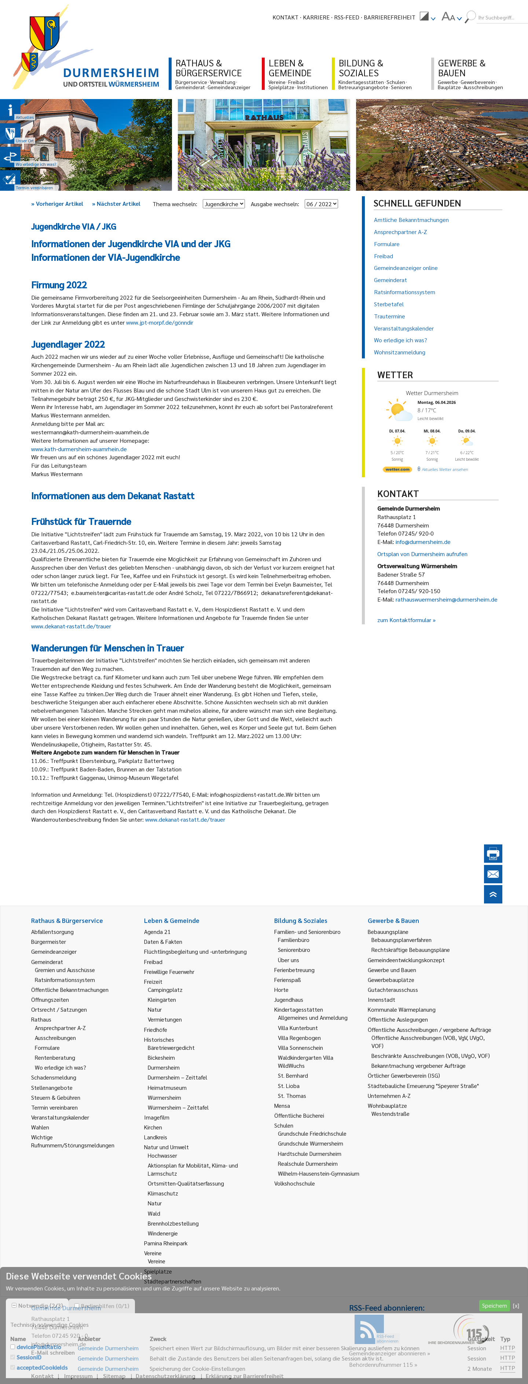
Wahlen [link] (40, 1127)
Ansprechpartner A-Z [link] (60, 1027)
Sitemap (114, 1376)
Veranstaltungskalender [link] (60, 1117)
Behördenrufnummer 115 (381, 1364)
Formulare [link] (47, 1047)
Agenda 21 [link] (157, 931)
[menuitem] (427, 17)
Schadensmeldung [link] (53, 1077)
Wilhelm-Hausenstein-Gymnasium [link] (318, 1173)
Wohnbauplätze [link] (387, 1105)
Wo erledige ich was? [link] (60, 1067)
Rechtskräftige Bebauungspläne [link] (410, 949)
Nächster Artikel (116, 203)
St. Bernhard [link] (293, 1075)
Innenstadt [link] (381, 999)
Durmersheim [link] (164, 1067)
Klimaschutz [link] (163, 1193)
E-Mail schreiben (53, 1352)
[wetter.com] (397, 471)
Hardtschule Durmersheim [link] (309, 1153)
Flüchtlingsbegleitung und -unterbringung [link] (195, 951)
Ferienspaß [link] (287, 979)
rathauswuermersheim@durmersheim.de (447, 599)
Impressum (78, 1376)
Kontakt (285, 17)
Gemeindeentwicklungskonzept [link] (406, 960)
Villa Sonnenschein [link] (300, 1047)
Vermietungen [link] (165, 1019)
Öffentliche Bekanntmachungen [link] (70, 989)
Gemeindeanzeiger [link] (54, 951)
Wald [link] (154, 1213)
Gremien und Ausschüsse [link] (65, 970)
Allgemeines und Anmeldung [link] (313, 1017)
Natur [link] (155, 1009)
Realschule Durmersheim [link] (308, 1163)
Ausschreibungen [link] (55, 1037)
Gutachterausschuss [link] (393, 989)
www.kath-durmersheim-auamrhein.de (79, 449)
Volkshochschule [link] (294, 1183)
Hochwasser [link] (162, 1155)
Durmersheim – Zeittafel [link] (177, 1077)
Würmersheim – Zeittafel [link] (178, 1107)
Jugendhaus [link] (288, 999)
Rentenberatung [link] (55, 1057)
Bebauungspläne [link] (388, 931)
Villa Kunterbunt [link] (298, 1027)
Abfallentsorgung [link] (52, 931)
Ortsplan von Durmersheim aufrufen (422, 554)
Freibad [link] (153, 961)
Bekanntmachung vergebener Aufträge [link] (418, 1065)
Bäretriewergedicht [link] (171, 1047)
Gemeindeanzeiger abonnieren (387, 1353)
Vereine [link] (156, 1261)
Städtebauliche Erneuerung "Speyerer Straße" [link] (423, 1085)
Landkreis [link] (155, 1137)
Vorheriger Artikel (57, 203)
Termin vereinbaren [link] (54, 1107)
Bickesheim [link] (161, 1057)
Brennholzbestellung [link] (173, 1223)
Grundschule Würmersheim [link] (310, 1143)
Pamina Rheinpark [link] (165, 1243)
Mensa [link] (282, 1105)
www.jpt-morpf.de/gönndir (160, 322)
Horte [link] (281, 989)
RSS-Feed (346, 17)
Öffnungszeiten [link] (50, 999)
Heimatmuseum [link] (167, 1087)
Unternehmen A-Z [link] (389, 1095)
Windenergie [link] (163, 1233)
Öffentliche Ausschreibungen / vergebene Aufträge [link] (429, 1029)
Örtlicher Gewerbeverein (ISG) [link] (404, 1075)
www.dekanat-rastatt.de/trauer (71, 626)
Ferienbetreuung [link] (294, 970)
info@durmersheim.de (423, 541)
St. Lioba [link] (289, 1085)
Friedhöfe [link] (155, 1029)
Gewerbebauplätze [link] (391, 979)
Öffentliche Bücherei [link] (299, 1115)
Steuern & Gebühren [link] (55, 1097)
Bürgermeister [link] (48, 941)
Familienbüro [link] (293, 939)
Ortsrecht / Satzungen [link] (59, 1009)
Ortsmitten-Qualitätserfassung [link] (186, 1183)
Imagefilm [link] (156, 1117)
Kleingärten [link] (162, 999)
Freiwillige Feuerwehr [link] (169, 971)
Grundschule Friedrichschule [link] (312, 1133)
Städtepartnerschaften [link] (172, 1281)
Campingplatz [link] (165, 989)
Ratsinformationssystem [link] (65, 979)
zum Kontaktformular (404, 620)
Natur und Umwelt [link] (166, 1147)
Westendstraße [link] (390, 1113)
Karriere (316, 17)
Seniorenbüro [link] (294, 949)
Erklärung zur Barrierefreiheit (245, 1376)
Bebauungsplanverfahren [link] (401, 939)
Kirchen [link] (153, 1127)
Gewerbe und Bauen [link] (392, 970)
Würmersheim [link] (164, 1097)
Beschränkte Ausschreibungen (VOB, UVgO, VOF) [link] (430, 1055)
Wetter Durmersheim (432, 393)
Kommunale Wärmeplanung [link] (402, 1009)
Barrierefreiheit (389, 17)
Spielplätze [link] (158, 1271)
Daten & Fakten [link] (163, 941)
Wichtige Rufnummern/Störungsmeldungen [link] (72, 1141)
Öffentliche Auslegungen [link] (398, 1019)
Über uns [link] (288, 960)
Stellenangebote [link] (52, 1087)
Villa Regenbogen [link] (299, 1037)
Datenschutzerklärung (165, 1376)
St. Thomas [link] (292, 1095)
